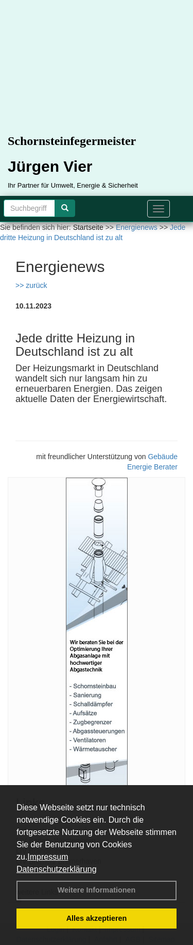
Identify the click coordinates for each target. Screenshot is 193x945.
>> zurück (31, 285)
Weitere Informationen (97, 890)
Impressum (47, 856)
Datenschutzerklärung (56, 869)
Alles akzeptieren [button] (96, 918)
